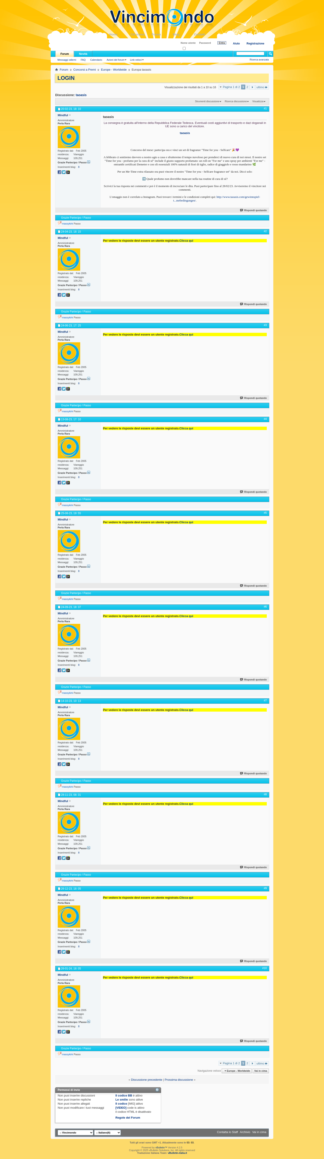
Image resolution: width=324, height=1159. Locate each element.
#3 (265, 325)
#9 (265, 888)
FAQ (83, 59)
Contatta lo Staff (227, 1132)
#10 (264, 968)
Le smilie (121, 1099)
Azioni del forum (115, 59)
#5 (265, 512)
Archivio (245, 1132)
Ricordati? (189, 48)
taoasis (81, 95)
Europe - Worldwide (114, 69)
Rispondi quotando (253, 210)
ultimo (262, 87)
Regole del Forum (127, 1117)
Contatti (204, 34)
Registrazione (255, 43)
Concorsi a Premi (84, 69)
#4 (265, 419)
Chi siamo (141, 34)
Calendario (96, 59)
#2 (265, 231)
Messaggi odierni (66, 59)
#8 (265, 794)
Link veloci (135, 59)
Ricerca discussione (236, 101)
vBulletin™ (161, 1147)
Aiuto (236, 43)
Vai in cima (260, 1070)
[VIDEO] (120, 1107)
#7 (265, 700)
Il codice (121, 1103)
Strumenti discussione (207, 101)
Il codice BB (123, 1095)
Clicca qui (186, 240)
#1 (265, 108)
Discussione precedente (146, 1079)
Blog (183, 34)
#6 (265, 606)
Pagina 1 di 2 (231, 87)
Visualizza (257, 101)
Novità (83, 54)
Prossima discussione (179, 1079)
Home (119, 34)
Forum (162, 34)
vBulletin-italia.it (177, 1153)
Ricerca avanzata (259, 59)
